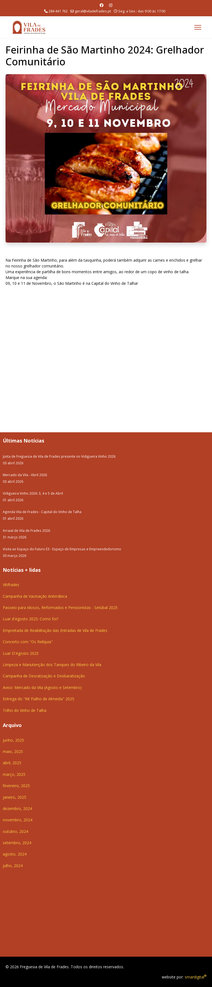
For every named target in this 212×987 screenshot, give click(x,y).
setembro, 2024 (17, 842)
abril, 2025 (12, 762)
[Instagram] (110, 5)
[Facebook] (102, 5)
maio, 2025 (13, 751)
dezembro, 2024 (17, 808)
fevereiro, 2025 (16, 785)
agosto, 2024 (14, 854)
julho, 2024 (13, 865)
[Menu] (197, 27)
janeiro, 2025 (14, 797)
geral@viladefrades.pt (93, 11)
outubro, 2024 (15, 831)
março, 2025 (14, 774)
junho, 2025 (13, 740)
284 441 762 (58, 11)
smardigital (195, 977)
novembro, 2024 (17, 819)
